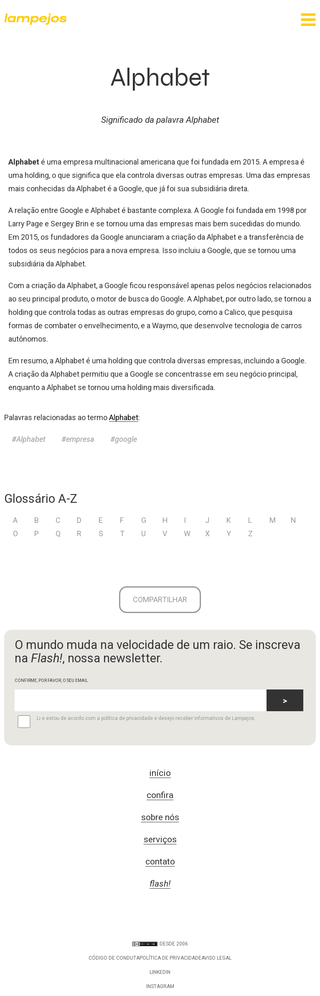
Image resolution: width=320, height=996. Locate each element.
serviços (160, 839)
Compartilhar (160, 599)
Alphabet (123, 417)
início (160, 773)
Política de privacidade (170, 958)
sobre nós (160, 817)
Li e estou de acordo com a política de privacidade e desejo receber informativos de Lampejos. (135, 721)
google (126, 439)
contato (160, 862)
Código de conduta (114, 958)
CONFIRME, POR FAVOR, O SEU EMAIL (51, 680)
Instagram (160, 986)
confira (160, 795)
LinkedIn (160, 972)
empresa (80, 439)
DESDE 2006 (160, 944)
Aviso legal (216, 958)
